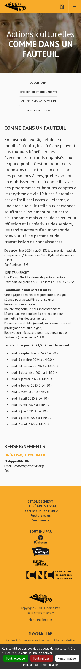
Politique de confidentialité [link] (40, 665)
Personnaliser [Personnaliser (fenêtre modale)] (67, 658)
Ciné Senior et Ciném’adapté (38, 92)
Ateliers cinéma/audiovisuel (38, 101)
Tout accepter (16, 658)
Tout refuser (42, 658)
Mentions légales (41, 620)
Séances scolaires (38, 110)
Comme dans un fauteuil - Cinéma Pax (40, 598)
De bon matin (38, 82)
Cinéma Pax (22, 6)
